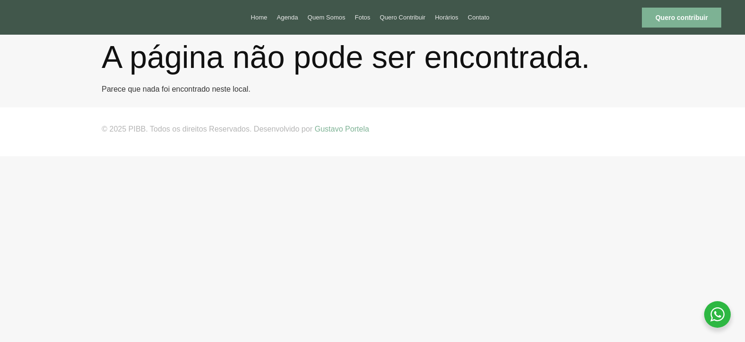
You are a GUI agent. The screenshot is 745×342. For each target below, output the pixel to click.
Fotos (363, 17)
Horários (446, 17)
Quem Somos (326, 17)
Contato (479, 17)
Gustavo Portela (342, 129)
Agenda (287, 17)
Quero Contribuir (402, 17)
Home (259, 17)
